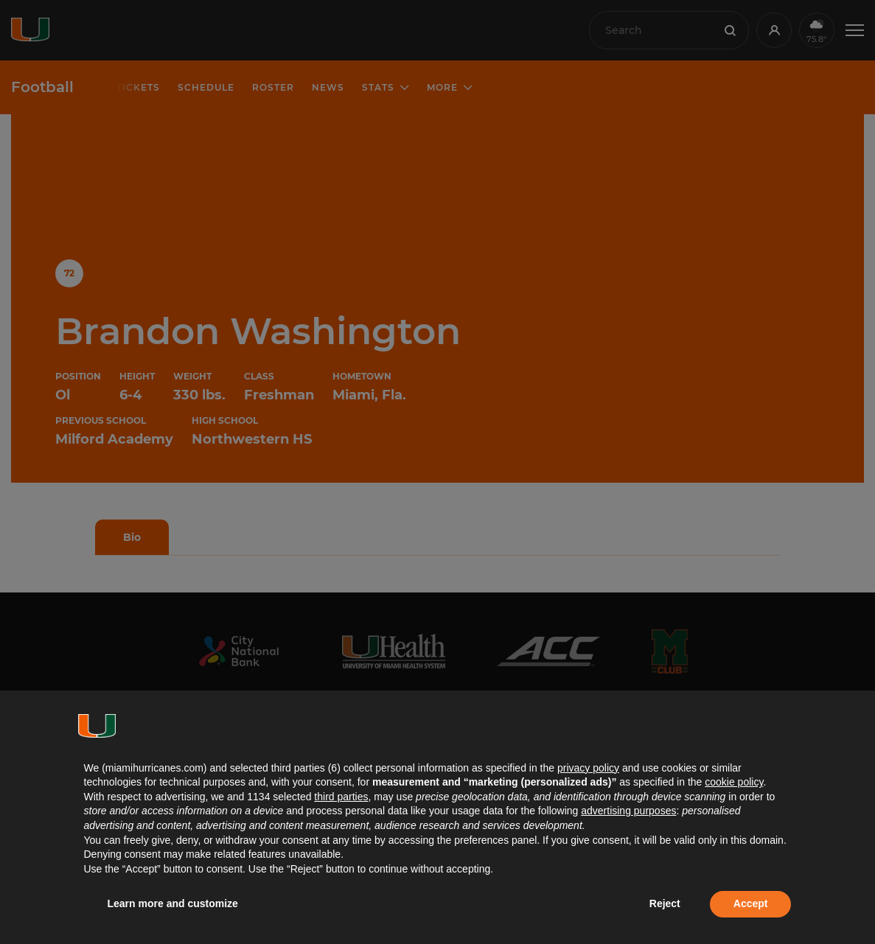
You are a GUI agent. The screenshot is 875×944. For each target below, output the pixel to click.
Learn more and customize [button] (173, 903)
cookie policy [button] (734, 782)
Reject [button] (664, 903)
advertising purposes (628, 811)
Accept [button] (750, 903)
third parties (341, 797)
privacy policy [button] (588, 768)
